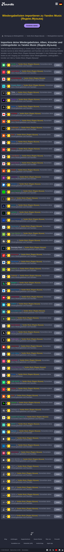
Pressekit (57, 539)
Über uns (48, 539)
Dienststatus (25, 550)
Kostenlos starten (32, 25)
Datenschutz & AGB (15, 550)
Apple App (50, 543)
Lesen (58, 65)
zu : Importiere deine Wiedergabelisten (31, 375)
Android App (39, 543)
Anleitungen (14, 539)
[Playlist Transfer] (8, 4)
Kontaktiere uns (15, 543)
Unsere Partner (38, 539)
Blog (5, 539)
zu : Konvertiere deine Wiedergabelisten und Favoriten (31, 65)
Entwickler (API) (28, 543)
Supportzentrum (25, 539)
